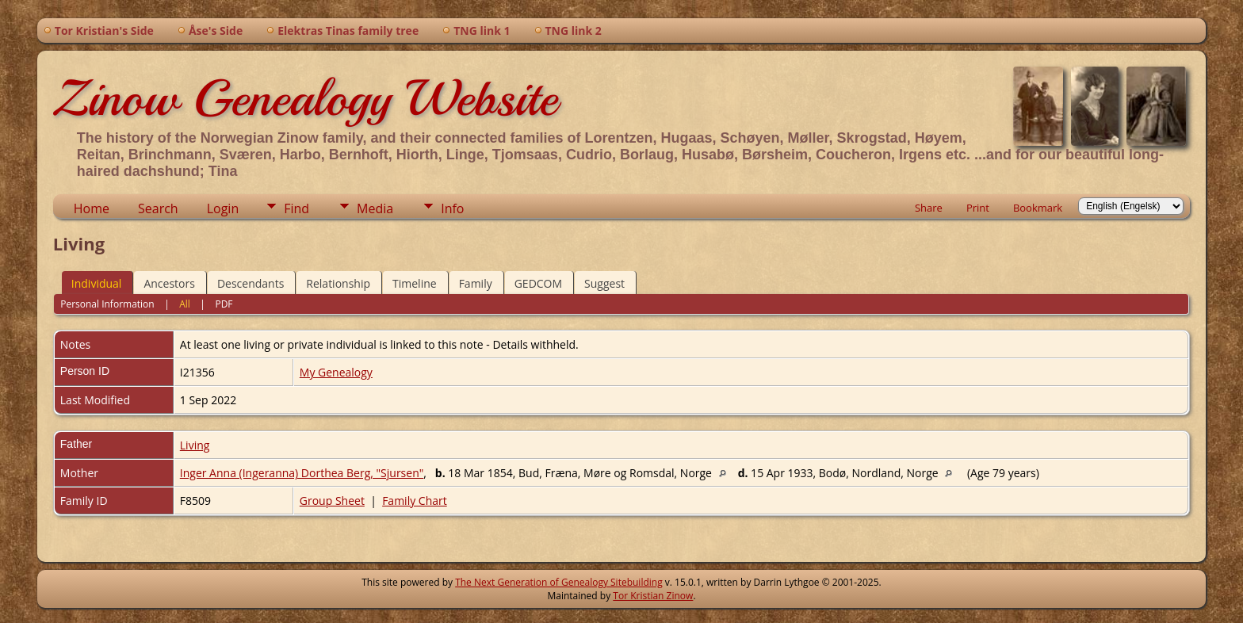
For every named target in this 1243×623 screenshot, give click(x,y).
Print (977, 208)
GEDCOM (538, 283)
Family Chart (414, 500)
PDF (223, 304)
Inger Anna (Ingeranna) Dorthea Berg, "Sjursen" (302, 472)
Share (929, 208)
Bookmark (1037, 208)
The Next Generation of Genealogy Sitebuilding (559, 582)
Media (375, 208)
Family (475, 283)
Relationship (338, 283)
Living (195, 445)
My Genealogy (336, 372)
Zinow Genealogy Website (305, 98)
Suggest (604, 283)
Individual (96, 283)
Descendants (250, 283)
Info (452, 208)
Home (91, 208)
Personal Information (107, 304)
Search (158, 208)
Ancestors (168, 283)
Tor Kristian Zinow (653, 595)
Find (296, 208)
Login (223, 208)
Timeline (414, 283)
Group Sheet (332, 500)
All (184, 304)
